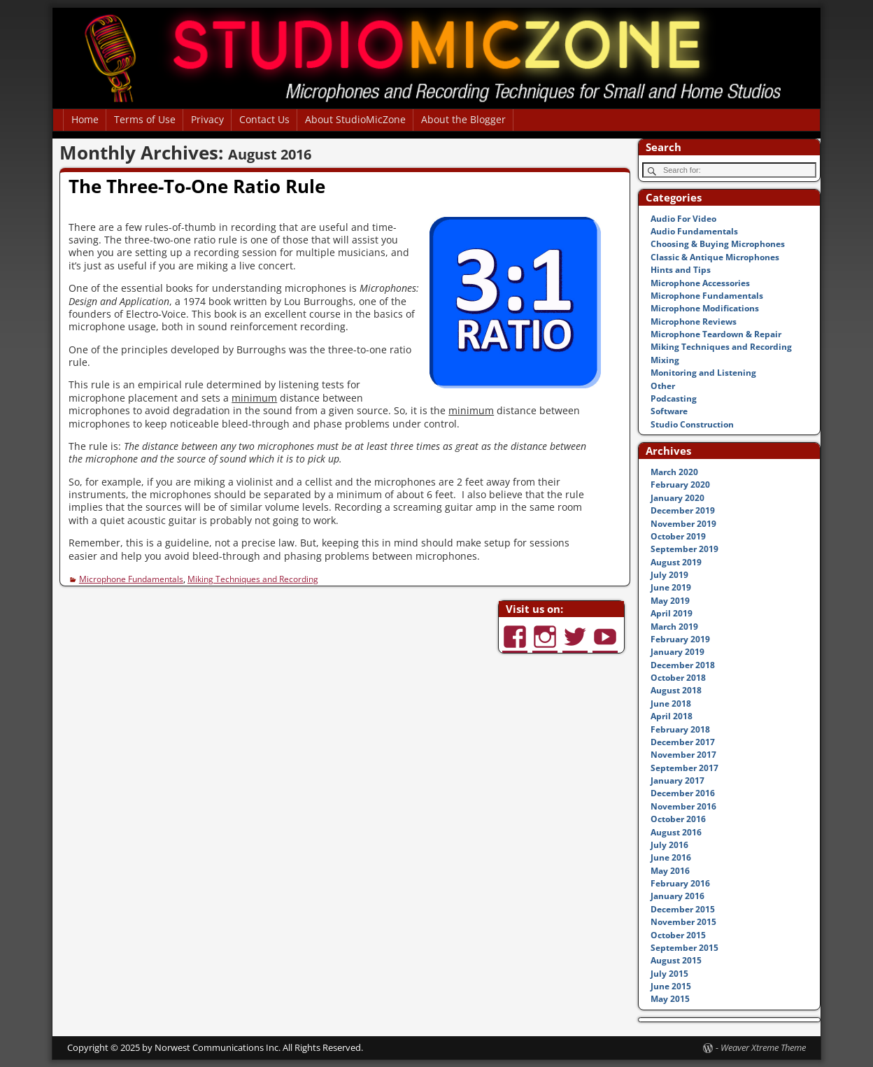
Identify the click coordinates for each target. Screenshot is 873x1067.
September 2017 (684, 768)
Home (85, 119)
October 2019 (678, 536)
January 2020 (677, 498)
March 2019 (674, 627)
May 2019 (670, 601)
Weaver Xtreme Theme (763, 1047)
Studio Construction (692, 424)
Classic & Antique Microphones (715, 257)
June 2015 (671, 986)
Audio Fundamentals (694, 231)
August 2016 (676, 832)
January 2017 (677, 780)
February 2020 (680, 484)
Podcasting (674, 398)
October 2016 (678, 819)
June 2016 (671, 857)
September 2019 (684, 549)
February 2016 (680, 883)
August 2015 (676, 960)
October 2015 (678, 935)
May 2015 (670, 999)
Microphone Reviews (694, 321)
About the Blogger (463, 119)
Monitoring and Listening (703, 373)
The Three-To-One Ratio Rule (197, 186)
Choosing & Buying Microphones (718, 244)
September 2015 (684, 948)
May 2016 (670, 871)
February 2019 (680, 639)
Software (669, 411)
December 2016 (683, 793)
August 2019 (676, 562)
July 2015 (669, 974)
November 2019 (683, 524)
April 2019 (672, 613)
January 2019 (677, 652)
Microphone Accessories (700, 283)
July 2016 (669, 845)
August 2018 (676, 690)
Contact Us (264, 119)
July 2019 (669, 575)
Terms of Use (145, 119)
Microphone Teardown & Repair (716, 334)
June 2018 (671, 703)
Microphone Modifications (705, 308)
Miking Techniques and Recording (252, 579)
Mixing (665, 360)
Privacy (207, 119)
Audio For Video (683, 219)
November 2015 (683, 922)
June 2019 (671, 587)
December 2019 (683, 510)
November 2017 (683, 755)
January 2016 (677, 896)
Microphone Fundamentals (131, 579)
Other (663, 386)
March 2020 (674, 472)
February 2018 (680, 729)
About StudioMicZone (355, 119)
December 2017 (683, 742)
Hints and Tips (681, 270)
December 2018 (683, 665)
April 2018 (672, 716)
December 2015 (683, 909)
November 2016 (683, 806)
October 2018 (678, 678)
